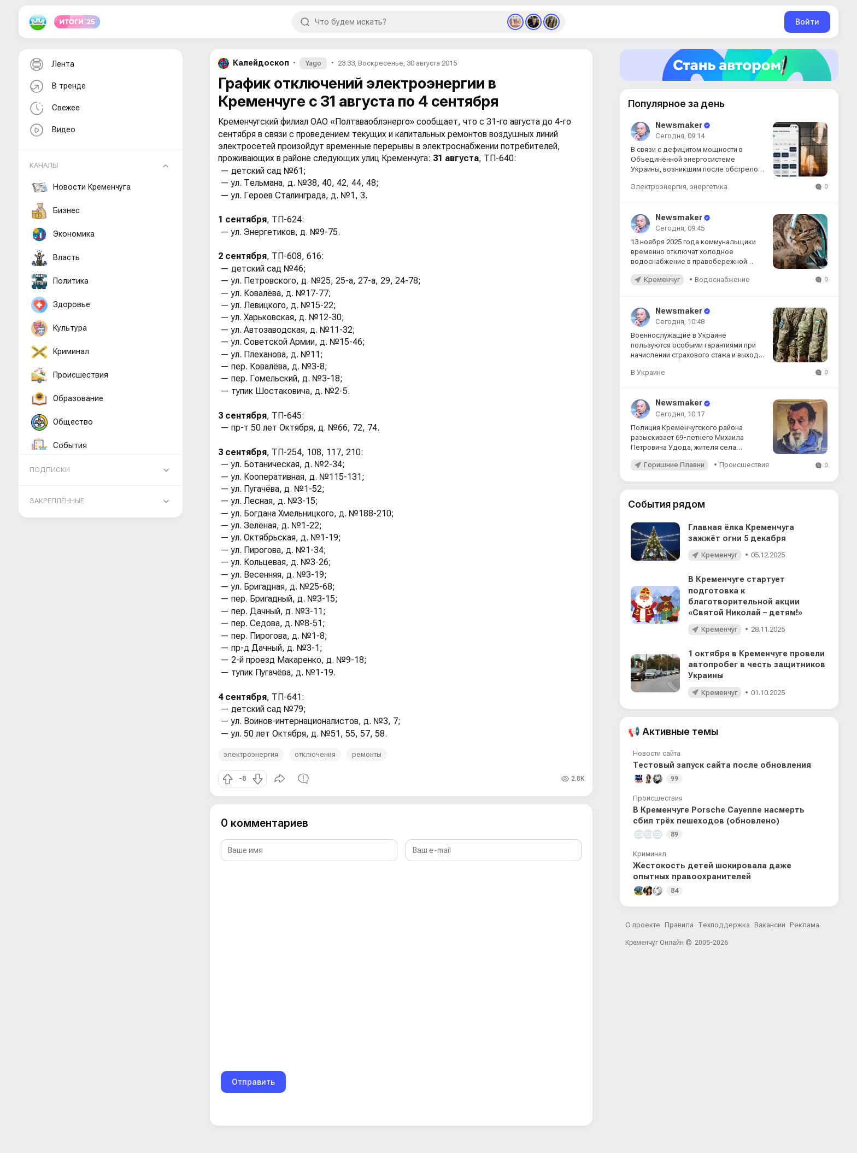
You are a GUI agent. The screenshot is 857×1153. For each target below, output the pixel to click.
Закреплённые (57, 501)
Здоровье (60, 305)
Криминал (60, 352)
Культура (59, 328)
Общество (62, 422)
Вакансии (769, 925)
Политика (60, 281)
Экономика (63, 234)
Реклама (804, 925)
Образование (67, 399)
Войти (807, 21)
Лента (50, 64)
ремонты (366, 754)
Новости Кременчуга (81, 187)
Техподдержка (724, 925)
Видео (51, 130)
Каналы (44, 165)
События (59, 446)
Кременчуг (662, 279)
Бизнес (55, 211)
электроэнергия (251, 754)
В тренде (56, 86)
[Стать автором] (729, 65)
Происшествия (69, 375)
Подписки (50, 470)
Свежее (53, 108)
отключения (315, 754)
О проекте (642, 925)
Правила (679, 925)
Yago (313, 63)
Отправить (253, 1081)
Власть (55, 258)
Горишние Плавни (674, 465)
